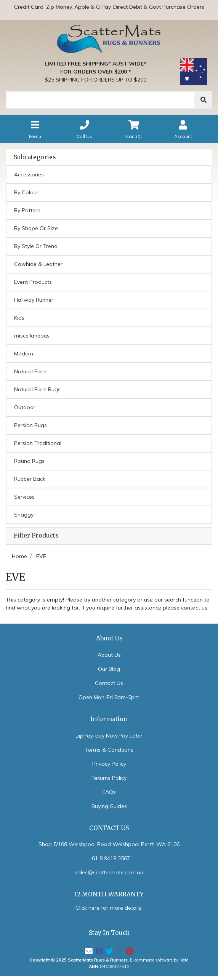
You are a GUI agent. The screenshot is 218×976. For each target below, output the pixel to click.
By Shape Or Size (36, 228)
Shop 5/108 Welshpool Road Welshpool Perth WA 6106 (109, 844)
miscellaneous (32, 335)
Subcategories (35, 157)
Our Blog (109, 669)
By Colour (26, 192)
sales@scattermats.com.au (109, 872)
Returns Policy (109, 777)
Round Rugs (29, 461)
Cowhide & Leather (38, 264)
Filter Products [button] (36, 535)
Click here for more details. (109, 907)
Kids (19, 317)
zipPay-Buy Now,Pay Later (109, 735)
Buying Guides (109, 806)
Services (24, 496)
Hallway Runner (33, 299)
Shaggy (24, 514)
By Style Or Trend (36, 246)
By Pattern (27, 210)
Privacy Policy (109, 763)
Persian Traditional (37, 443)
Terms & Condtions (109, 749)
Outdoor (24, 407)
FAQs (109, 792)
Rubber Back (29, 478)
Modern (23, 353)
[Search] (100, 100)
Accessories (29, 174)
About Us (109, 654)
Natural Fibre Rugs (37, 389)
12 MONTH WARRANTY (109, 894)
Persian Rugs (30, 425)
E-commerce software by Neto (159, 960)
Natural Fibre (30, 371)
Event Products (33, 281)
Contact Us (109, 683)
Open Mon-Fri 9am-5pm (109, 697)
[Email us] (89, 951)
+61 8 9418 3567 (109, 858)
